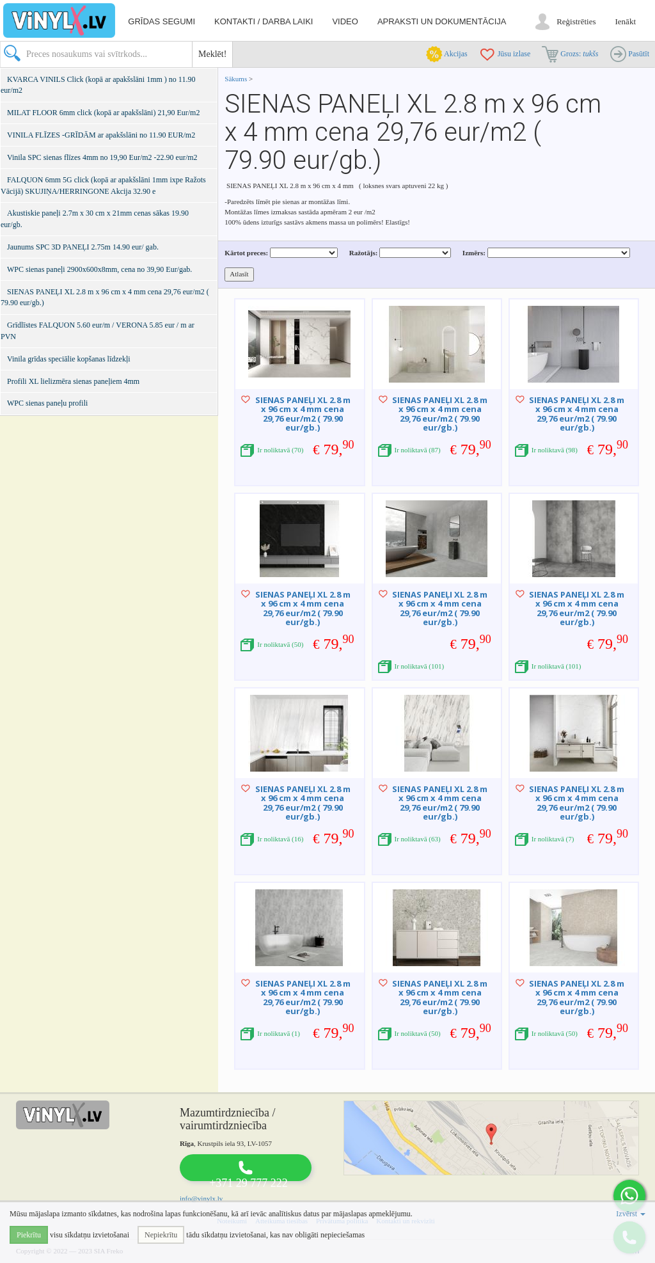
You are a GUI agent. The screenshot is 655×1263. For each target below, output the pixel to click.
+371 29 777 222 (248, 1183)
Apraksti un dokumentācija (442, 21)
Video (345, 21)
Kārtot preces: (246, 253)
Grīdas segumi (161, 21)
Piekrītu (29, 1234)
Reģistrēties (576, 21)
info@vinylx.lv (201, 1198)
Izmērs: (473, 253)
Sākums (236, 79)
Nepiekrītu (161, 1234)
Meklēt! (212, 54)
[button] (629, 1196)
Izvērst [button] (630, 1213)
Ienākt (625, 21)
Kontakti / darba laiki (263, 21)
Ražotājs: (363, 253)
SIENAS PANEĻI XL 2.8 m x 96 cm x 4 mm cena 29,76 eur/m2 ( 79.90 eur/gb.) (303, 413)
